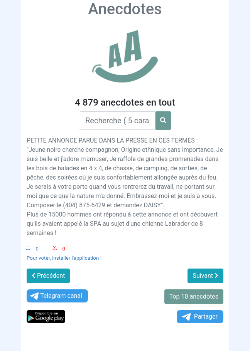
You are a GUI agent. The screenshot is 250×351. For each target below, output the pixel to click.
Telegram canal (55, 296)
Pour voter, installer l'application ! (64, 258)
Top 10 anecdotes (193, 296)
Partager (199, 317)
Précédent (48, 275)
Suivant (205, 275)
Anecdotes (125, 9)
